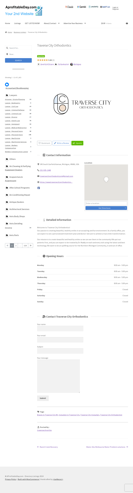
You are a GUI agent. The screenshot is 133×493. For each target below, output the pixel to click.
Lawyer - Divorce (11, 117)
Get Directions (104, 208)
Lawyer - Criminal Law (13, 113)
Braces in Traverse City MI (47, 415)
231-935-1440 (45, 170)
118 (25, 245)
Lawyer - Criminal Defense (14, 110)
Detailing (8, 228)
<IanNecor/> (58, 479)
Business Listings (20, 32)
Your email (60, 337)
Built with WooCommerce (28, 479)
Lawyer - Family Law (12, 120)
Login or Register (116, 8)
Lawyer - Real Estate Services (16, 142)
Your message (58, 359)
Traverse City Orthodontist (111, 415)
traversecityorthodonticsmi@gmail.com (56, 176)
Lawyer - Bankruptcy (12, 103)
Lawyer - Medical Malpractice (16, 128)
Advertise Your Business (73, 23)
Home (7, 23)
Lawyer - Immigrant (12, 124)
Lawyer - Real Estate (12, 138)
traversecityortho (44, 430)
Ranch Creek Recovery (49, 447)
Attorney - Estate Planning (15, 99)
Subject (60, 348)
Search (18, 60)
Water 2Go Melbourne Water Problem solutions (105, 447)
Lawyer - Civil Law (11, 106)
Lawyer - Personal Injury (14, 131)
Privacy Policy (10, 479)
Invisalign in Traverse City (69, 415)
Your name (60, 326)
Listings (17, 23)
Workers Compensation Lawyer (16, 151)
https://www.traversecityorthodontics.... (56, 182)
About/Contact (50, 23)
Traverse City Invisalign (89, 415)
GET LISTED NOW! (32, 23)
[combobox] (18, 48)
